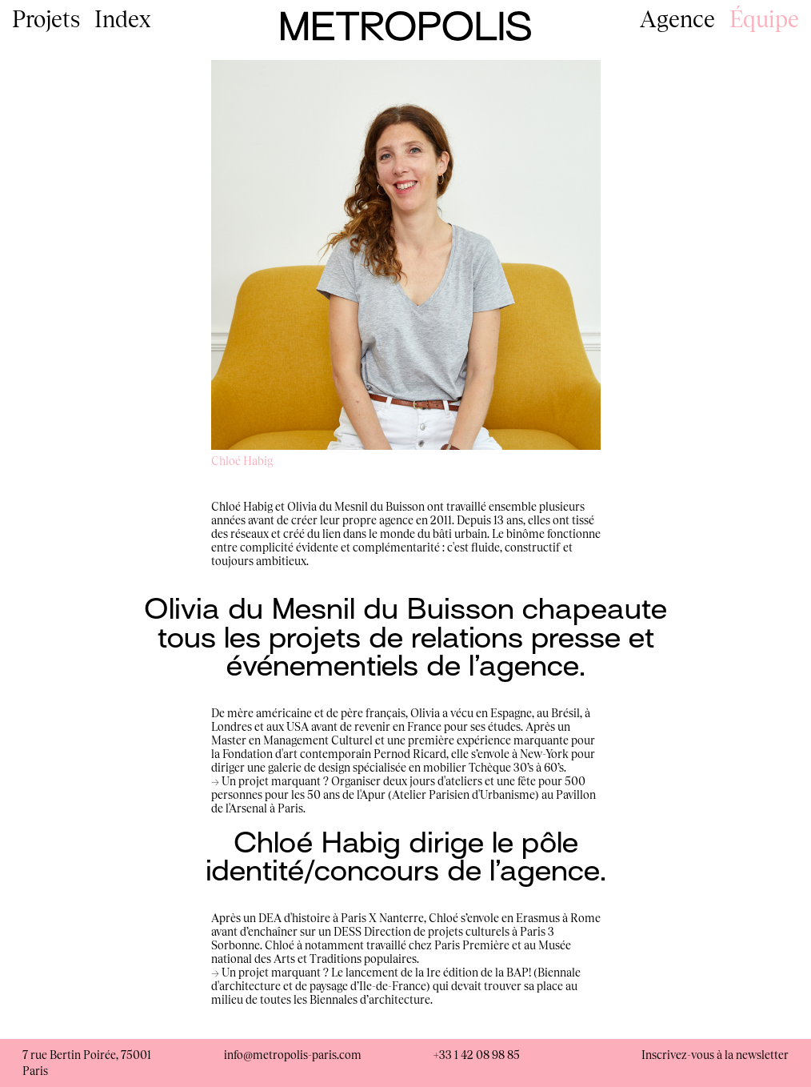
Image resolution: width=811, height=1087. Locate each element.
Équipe (764, 18)
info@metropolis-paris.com (293, 1054)
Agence (677, 18)
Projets (46, 18)
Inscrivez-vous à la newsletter (715, 1054)
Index (122, 18)
